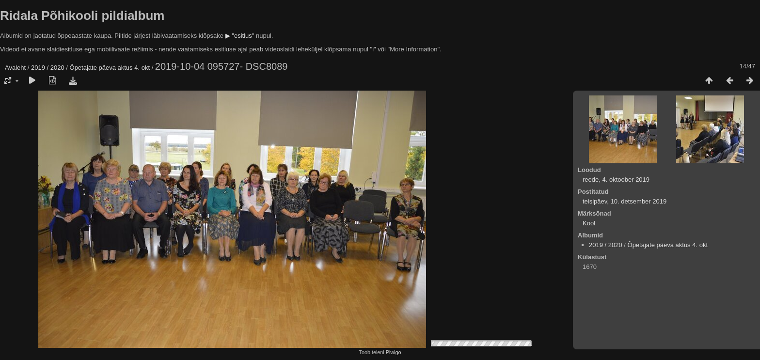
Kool (589, 223)
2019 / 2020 (47, 67)
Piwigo (393, 352)
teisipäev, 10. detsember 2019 (624, 201)
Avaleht (15, 67)
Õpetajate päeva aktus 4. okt (110, 67)
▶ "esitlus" (239, 35)
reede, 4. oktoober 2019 (616, 179)
